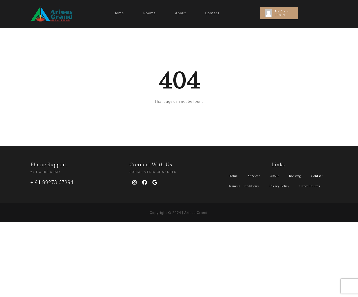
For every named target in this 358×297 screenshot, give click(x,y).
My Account (284, 11)
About (180, 13)
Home (119, 13)
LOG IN (280, 15)
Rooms (149, 13)
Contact (212, 13)
